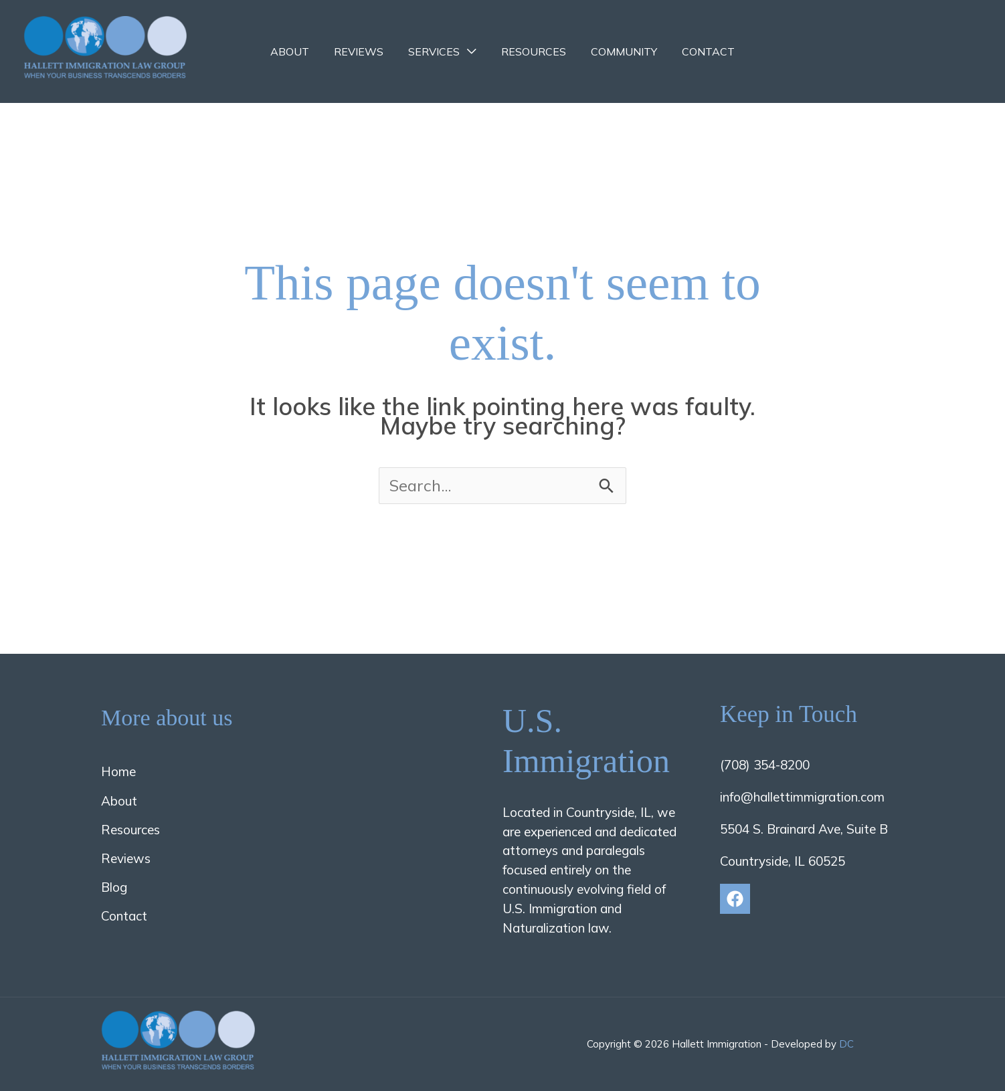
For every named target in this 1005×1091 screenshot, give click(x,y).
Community (618, 51)
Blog (114, 887)
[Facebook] (735, 899)
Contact (699, 51)
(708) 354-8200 (765, 765)
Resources (531, 51)
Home (118, 771)
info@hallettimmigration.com (802, 797)
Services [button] (436, 51)
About (298, 51)
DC (846, 1044)
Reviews (364, 51)
